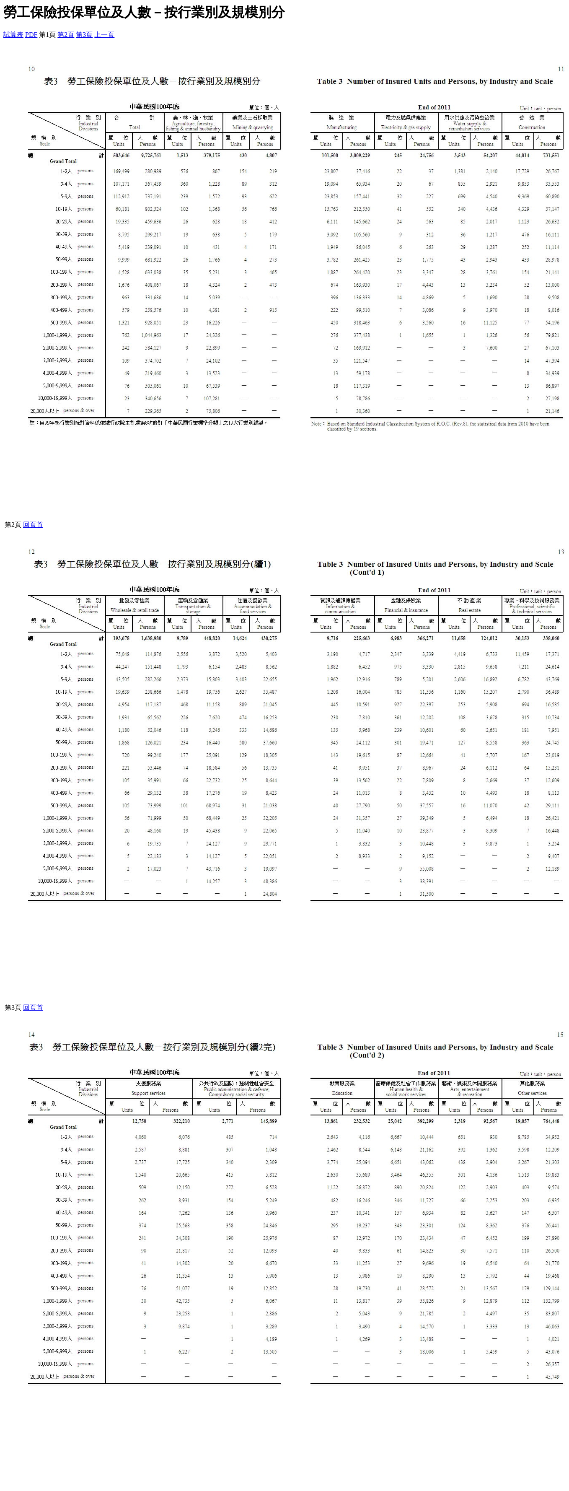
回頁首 (33, 524)
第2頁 (65, 34)
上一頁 (104, 34)
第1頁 (47, 34)
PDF (31, 34)
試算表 (13, 34)
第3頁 (84, 34)
